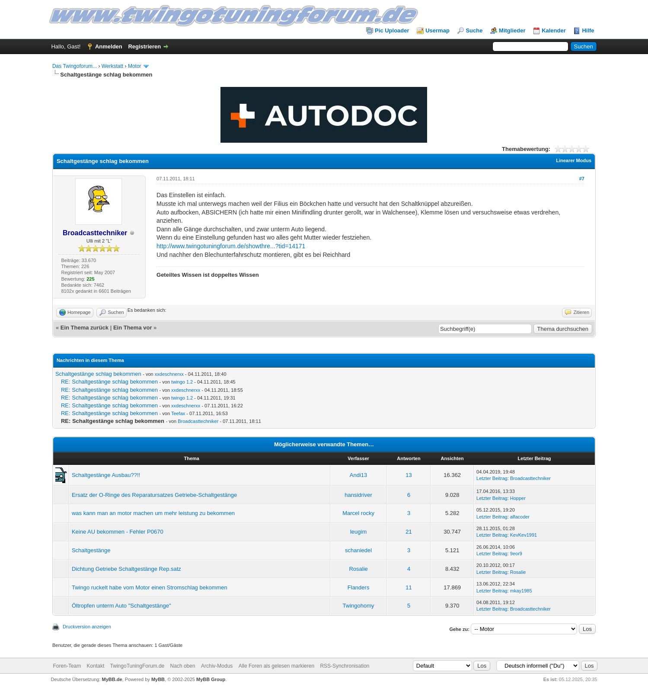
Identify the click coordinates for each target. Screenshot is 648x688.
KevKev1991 (523, 535)
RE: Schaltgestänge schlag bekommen (109, 381)
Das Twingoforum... (74, 66)
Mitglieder (512, 30)
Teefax (178, 413)
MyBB (158, 679)
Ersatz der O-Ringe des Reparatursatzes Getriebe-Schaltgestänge (154, 495)
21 (408, 531)
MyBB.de (112, 679)
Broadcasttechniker (198, 421)
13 (408, 475)
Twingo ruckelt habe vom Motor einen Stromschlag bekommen (149, 587)
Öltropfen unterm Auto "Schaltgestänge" (121, 605)
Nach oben (182, 666)
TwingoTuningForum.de (137, 666)
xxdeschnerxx (169, 374)
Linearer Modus (573, 160)
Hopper (518, 498)
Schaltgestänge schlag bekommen (98, 374)
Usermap (437, 30)
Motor (134, 66)
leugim (358, 531)
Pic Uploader (392, 30)
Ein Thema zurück (85, 327)
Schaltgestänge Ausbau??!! (106, 475)
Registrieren (144, 46)
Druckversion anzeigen (87, 626)
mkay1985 (521, 590)
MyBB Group (210, 679)
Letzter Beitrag (492, 478)
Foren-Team (67, 666)
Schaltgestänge (91, 550)
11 (408, 587)
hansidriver (358, 495)
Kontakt (96, 666)
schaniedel (358, 550)
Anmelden (108, 46)
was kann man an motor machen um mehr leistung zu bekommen (153, 513)
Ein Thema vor (132, 327)
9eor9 (516, 553)
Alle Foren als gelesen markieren (276, 666)
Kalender (554, 30)
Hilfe (588, 30)
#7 (581, 178)
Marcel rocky (358, 513)
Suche (474, 30)
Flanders (359, 587)
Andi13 (358, 475)
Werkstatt (112, 66)
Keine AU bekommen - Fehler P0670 (117, 531)
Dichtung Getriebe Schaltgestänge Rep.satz (126, 569)
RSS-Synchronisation (344, 666)
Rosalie (358, 569)
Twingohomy (358, 605)
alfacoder (520, 516)
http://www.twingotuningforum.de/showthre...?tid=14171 (230, 246)
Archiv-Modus (217, 666)
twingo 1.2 (182, 381)
